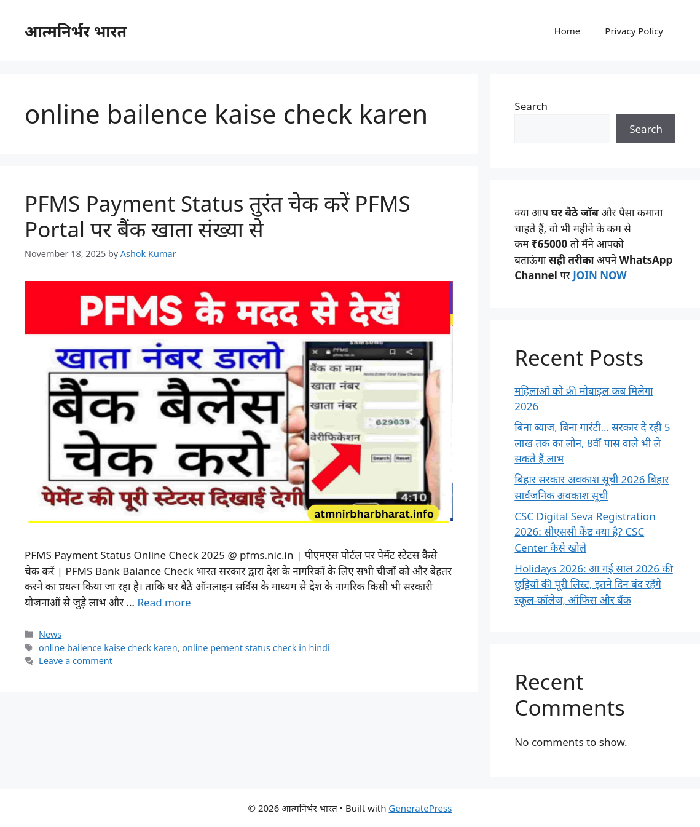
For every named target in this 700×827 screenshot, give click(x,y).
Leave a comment (75, 661)
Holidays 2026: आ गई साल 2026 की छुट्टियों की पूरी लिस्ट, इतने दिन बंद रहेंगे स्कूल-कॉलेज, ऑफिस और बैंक (593, 584)
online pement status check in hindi (255, 648)
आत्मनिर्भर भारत (76, 30)
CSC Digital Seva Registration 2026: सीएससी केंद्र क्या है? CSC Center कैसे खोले (584, 532)
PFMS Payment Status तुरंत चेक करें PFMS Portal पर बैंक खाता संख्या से (218, 216)
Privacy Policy (634, 31)
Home (567, 31)
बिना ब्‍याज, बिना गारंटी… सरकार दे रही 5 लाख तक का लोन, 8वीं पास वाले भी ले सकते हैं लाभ (592, 442)
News (50, 634)
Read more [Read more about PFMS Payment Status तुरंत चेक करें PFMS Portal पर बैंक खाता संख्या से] (164, 602)
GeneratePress (420, 808)
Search (531, 106)
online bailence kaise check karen (108, 648)
